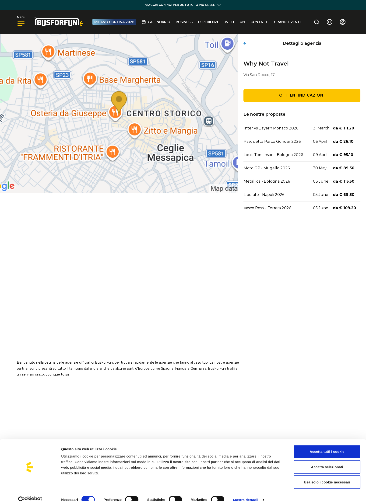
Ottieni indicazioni (302, 95)
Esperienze (208, 22)
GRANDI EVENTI (287, 22)
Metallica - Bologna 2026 (267, 181)
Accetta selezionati (327, 459)
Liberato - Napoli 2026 (264, 194)
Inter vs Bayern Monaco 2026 (271, 128)
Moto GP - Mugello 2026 (267, 168)
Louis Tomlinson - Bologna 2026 (273, 155)
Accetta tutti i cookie (327, 443)
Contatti (259, 22)
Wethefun (235, 22)
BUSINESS (184, 22)
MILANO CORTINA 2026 (114, 22)
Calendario (156, 22)
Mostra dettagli (245, 492)
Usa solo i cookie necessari (327, 474)
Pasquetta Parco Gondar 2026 (272, 141)
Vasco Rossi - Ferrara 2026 (267, 208)
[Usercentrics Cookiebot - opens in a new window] (30, 491)
